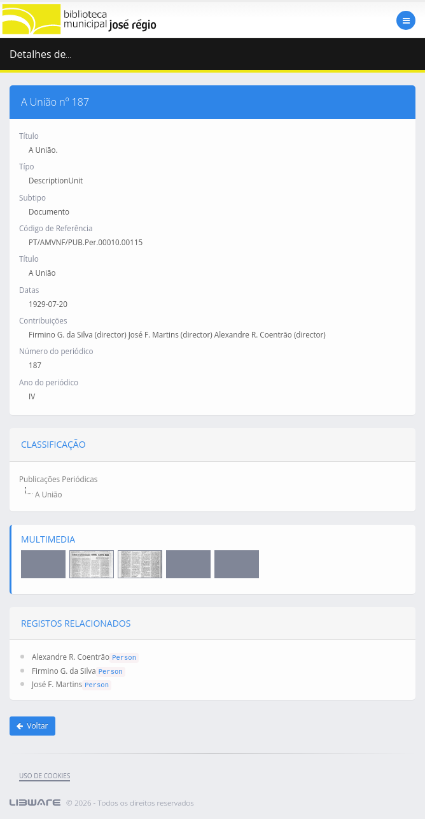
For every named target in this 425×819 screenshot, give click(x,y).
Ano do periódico (48, 382)
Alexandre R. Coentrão (70, 657)
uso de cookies (44, 775)
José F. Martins (57, 684)
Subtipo (32, 197)
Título (29, 136)
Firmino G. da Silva (64, 671)
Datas (29, 290)
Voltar (32, 725)
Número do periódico (56, 351)
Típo (26, 166)
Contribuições (43, 320)
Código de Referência (55, 228)
